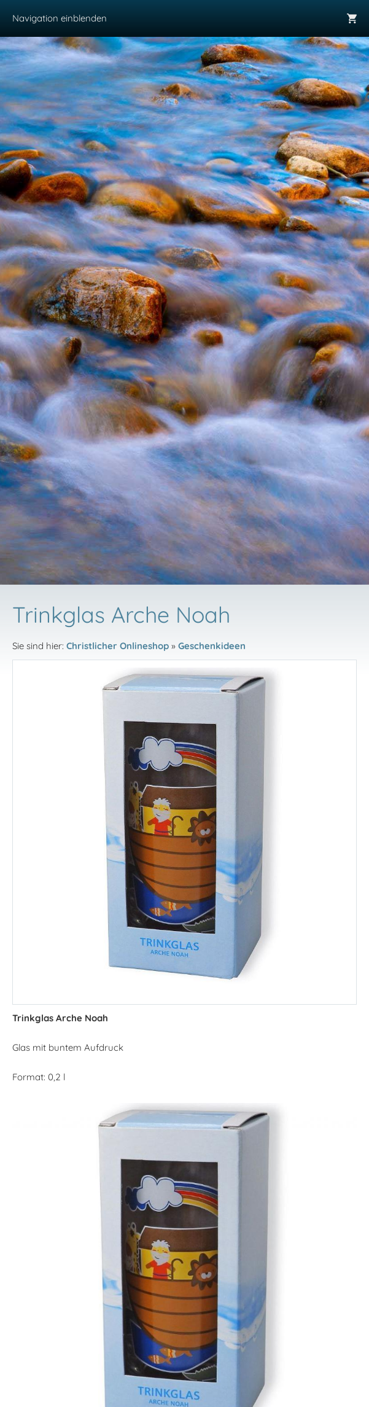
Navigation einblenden (59, 18)
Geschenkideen (212, 646)
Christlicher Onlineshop (117, 646)
